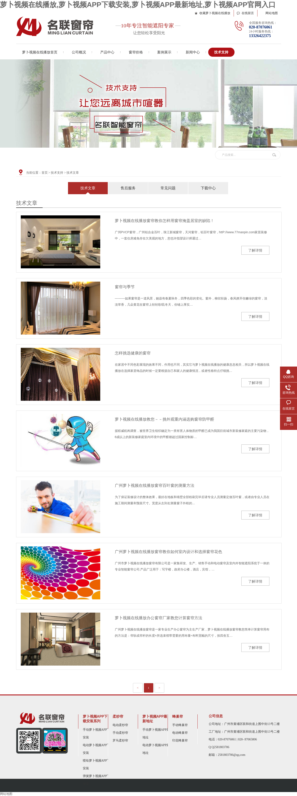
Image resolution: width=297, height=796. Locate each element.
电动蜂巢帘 (180, 732)
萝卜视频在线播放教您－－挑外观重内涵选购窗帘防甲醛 (164, 419)
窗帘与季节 (125, 287)
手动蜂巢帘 (180, 725)
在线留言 (248, 13)
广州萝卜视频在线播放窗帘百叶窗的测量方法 (154, 485)
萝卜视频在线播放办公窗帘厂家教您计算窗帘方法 (158, 618)
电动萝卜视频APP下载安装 (98, 749)
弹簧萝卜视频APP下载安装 (98, 779)
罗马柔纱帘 (120, 740)
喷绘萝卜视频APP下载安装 (98, 764)
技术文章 (72, 172)
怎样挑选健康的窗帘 (133, 353)
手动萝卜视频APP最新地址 (157, 733)
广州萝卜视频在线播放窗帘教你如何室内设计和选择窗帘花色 (168, 551)
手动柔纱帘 (120, 732)
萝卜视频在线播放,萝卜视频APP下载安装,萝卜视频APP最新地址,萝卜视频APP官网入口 (138, 5)
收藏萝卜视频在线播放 (214, 13)
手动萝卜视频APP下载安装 (98, 733)
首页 (45, 172)
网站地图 (271, 13)
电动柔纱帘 (120, 725)
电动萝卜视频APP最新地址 (157, 749)
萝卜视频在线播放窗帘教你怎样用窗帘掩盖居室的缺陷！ (164, 220)
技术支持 (57, 172)
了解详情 (255, 250)
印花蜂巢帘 (180, 740)
